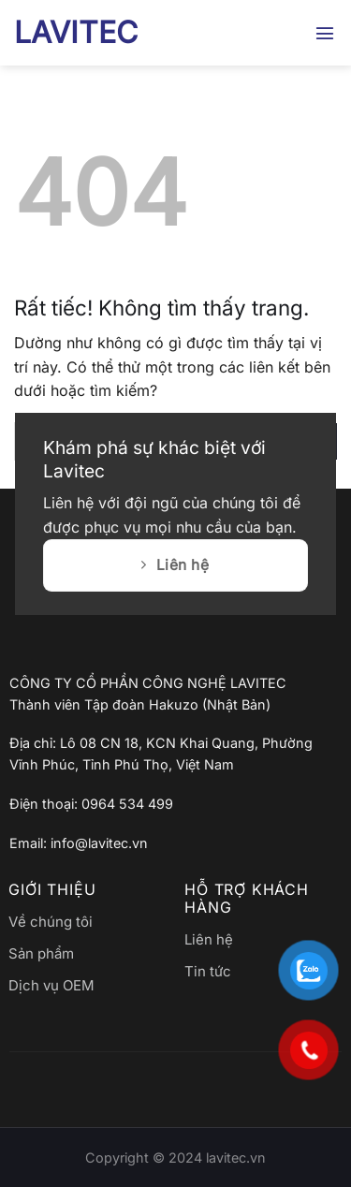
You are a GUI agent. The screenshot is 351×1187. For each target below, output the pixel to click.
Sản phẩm (41, 953)
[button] (325, 32)
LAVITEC (76, 33)
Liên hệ (208, 939)
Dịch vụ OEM (51, 985)
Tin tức (207, 971)
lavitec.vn (236, 1157)
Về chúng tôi (50, 922)
